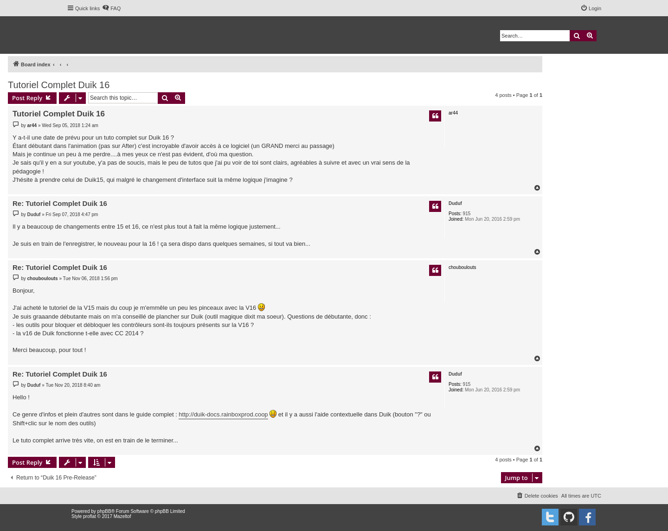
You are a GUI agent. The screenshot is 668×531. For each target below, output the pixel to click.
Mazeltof (122, 516)
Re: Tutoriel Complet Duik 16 (60, 203)
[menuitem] (111, 8)
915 (467, 213)
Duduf (455, 203)
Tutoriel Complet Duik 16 (58, 85)
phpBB (104, 511)
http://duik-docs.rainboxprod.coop (223, 414)
